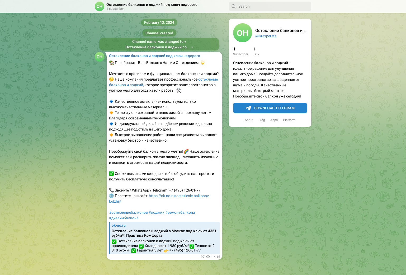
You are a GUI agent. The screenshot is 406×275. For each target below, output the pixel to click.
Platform (289, 120)
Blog (262, 120)
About (249, 120)
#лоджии (156, 212)
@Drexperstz (265, 36)
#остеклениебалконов (128, 212)
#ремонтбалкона (180, 212)
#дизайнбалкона (124, 218)
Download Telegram (270, 108)
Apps (274, 120)
